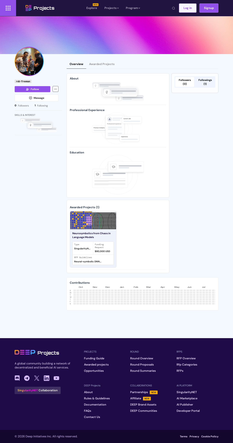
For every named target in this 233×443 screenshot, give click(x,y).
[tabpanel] (118, 236)
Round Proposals (142, 364)
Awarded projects (96, 364)
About (88, 392)
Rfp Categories (187, 364)
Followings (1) (205, 81)
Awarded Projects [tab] (102, 64)
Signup (209, 8)
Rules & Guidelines (97, 398)
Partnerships (144, 392)
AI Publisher (185, 404)
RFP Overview (186, 358)
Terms (183, 436)
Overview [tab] (76, 64)
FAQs (87, 411)
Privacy (194, 436)
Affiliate (140, 398)
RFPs (180, 371)
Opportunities (94, 371)
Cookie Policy (209, 436)
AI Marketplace (187, 398)
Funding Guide (94, 358)
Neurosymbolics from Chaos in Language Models (91, 235)
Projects (40, 8)
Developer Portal (188, 411)
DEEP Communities (143, 411)
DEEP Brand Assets (143, 404)
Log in (188, 8)
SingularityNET (187, 392)
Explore (91, 8)
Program (133, 8)
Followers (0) (185, 81)
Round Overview (141, 358)
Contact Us (92, 417)
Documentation (95, 404)
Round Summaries (143, 371)
